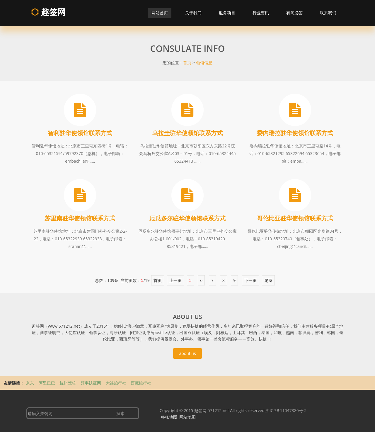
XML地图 (169, 417)
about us (187, 353)
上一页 (175, 280)
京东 (30, 383)
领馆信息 (204, 62)
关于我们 (193, 13)
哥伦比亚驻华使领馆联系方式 (295, 218)
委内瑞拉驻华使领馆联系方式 (295, 133)
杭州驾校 (68, 383)
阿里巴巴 (47, 383)
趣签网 (48, 11)
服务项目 (227, 13)
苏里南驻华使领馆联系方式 (80, 218)
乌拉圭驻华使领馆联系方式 (187, 133)
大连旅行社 (116, 383)
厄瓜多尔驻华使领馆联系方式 (187, 218)
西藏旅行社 (141, 383)
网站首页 (159, 13)
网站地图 (187, 417)
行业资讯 (261, 13)
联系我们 (328, 13)
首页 (187, 62)
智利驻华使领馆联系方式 (80, 133)
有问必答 (294, 13)
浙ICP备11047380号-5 (285, 410)
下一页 (250, 280)
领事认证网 (91, 383)
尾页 (268, 280)
